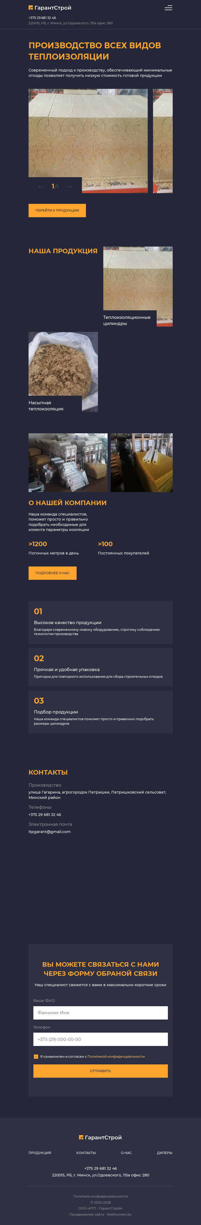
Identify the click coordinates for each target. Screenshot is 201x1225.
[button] (42, 187)
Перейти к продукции (57, 210)
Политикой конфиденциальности (116, 1056)
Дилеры (164, 1153)
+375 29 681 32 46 (42, 18)
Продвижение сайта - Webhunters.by (100, 1214)
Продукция (40, 1153)
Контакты (86, 1153)
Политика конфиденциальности (100, 1196)
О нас (126, 1153)
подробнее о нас (53, 573)
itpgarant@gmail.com (50, 831)
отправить (100, 1071)
